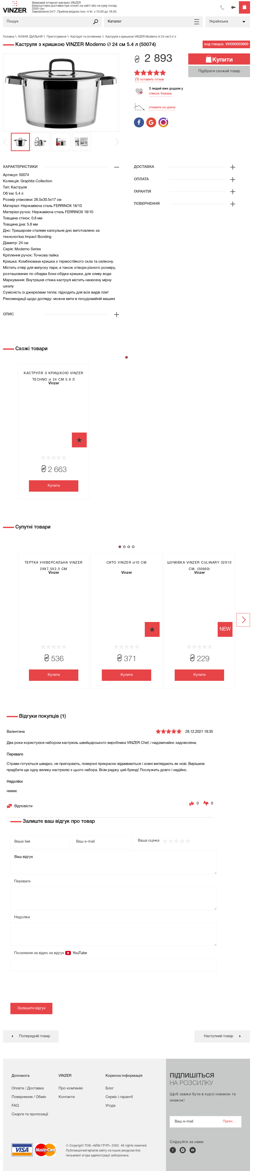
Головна (10, 36)
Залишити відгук (31, 1008)
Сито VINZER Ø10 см (126, 562)
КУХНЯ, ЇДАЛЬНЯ (32, 36)
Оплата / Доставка (28, 1088)
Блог (109, 1088)
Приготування (58, 36)
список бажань (160, 93)
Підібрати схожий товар (219, 71)
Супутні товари (32, 527)
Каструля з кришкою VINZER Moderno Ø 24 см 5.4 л (140, 36)
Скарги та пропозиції (30, 1114)
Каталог (115, 21)
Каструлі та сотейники (87, 36)
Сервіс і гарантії (119, 1097)
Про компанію (71, 1088)
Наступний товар (218, 1036)
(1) (137, 79)
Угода (110, 1105)
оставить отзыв (152, 79)
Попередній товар (34, 1036)
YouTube (79, 953)
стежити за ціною (162, 107)
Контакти (67, 1097)
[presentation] (47, 988)
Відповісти (23, 806)
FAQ (15, 1105)
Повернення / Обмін (29, 1097)
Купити (222, 60)
